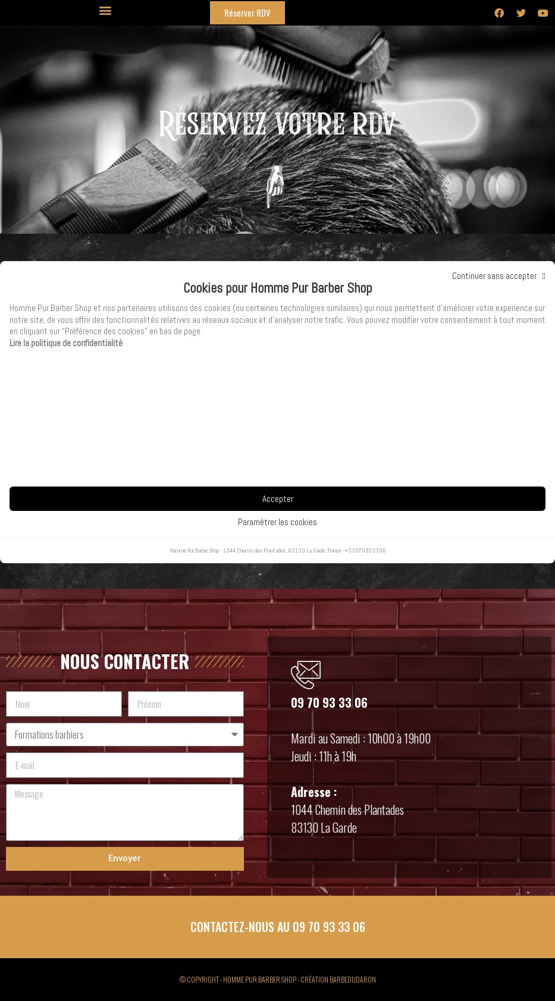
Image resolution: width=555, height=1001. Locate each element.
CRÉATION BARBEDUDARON (338, 979)
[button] (105, 10)
